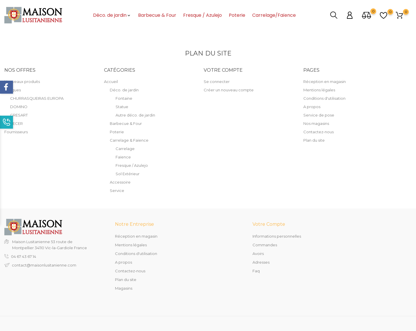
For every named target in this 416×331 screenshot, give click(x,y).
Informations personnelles (276, 236)
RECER (16, 123)
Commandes (264, 245)
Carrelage (125, 148)
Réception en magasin (324, 81)
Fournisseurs (16, 132)
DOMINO (18, 106)
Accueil (111, 81)
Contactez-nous (318, 132)
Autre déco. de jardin (135, 115)
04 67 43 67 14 (23, 256)
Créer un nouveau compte (229, 90)
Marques (12, 90)
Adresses (261, 262)
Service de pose (318, 115)
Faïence (123, 157)
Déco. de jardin (112, 15)
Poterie (237, 15)
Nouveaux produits (22, 81)
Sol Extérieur (128, 173)
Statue (122, 106)
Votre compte (268, 224)
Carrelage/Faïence (274, 15)
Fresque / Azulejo (202, 15)
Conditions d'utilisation (324, 98)
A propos (311, 106)
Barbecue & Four (157, 15)
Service (117, 190)
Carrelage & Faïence (129, 140)
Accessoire (120, 182)
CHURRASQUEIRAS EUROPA (37, 98)
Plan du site (314, 140)
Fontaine (124, 98)
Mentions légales (319, 90)
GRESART (19, 115)
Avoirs (258, 253)
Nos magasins (316, 123)
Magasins (123, 288)
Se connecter (217, 81)
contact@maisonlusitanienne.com (44, 265)
